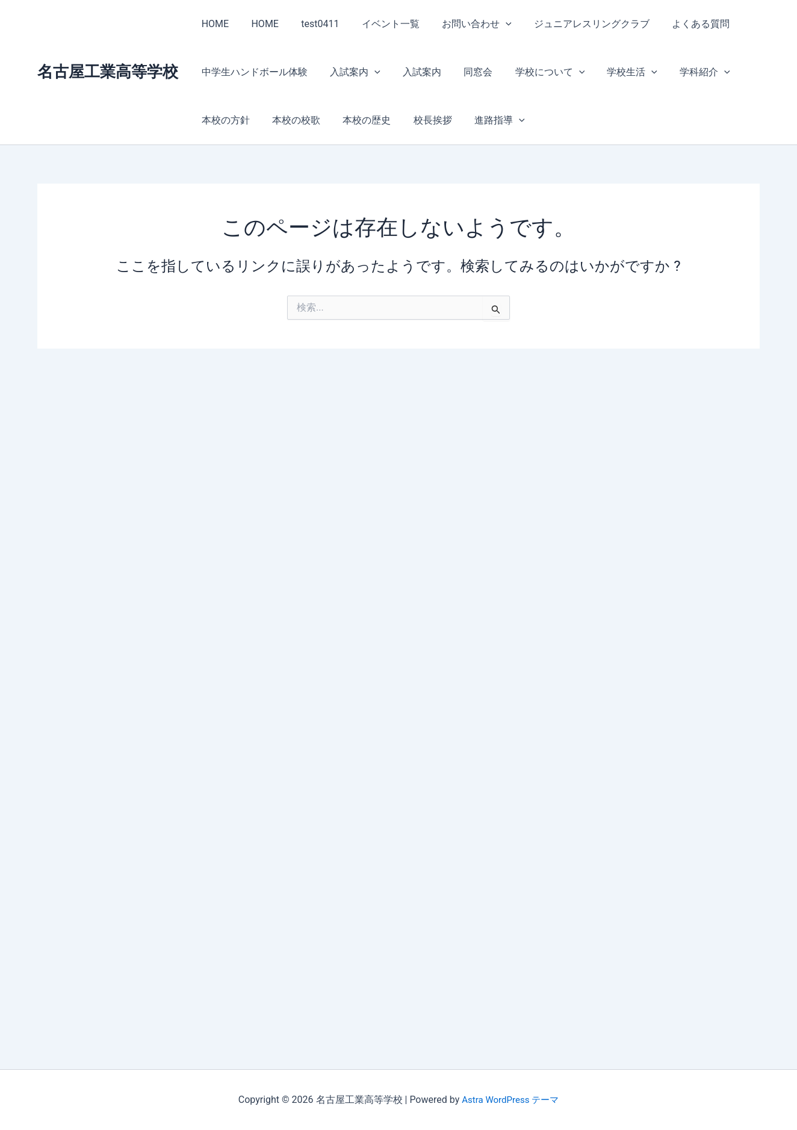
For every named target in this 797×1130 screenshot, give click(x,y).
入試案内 (350, 72)
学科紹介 (684, 72)
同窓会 (467, 72)
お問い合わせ (462, 24)
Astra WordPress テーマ (510, 1099)
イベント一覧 (379, 23)
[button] (491, 24)
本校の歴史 (359, 120)
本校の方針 (224, 120)
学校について (536, 72)
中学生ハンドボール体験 (253, 72)
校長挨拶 (421, 120)
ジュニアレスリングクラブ (574, 23)
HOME (213, 23)
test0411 (312, 23)
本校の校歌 (291, 120)
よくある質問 (680, 23)
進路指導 (485, 120)
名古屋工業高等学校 (107, 72)
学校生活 (614, 72)
